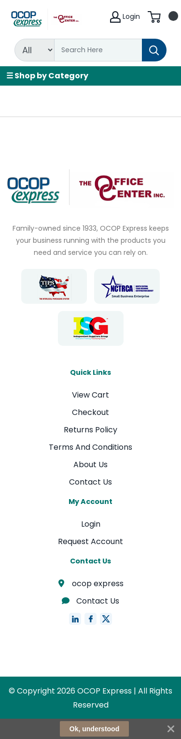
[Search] (98, 50)
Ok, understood (94, 729)
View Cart (90, 394)
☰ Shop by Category (47, 75)
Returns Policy (90, 429)
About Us (90, 464)
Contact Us (90, 482)
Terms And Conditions (90, 447)
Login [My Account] (125, 17)
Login (90, 524)
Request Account (90, 541)
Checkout (90, 412)
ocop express (91, 583)
